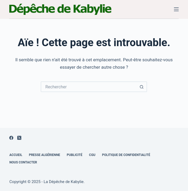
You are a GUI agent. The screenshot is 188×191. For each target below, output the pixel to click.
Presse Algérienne (44, 155)
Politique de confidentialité (126, 155)
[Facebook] (11, 138)
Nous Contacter (23, 162)
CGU (92, 155)
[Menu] (176, 9)
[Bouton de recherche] (141, 86)
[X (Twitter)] (19, 138)
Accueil (15, 155)
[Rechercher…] (88, 86)
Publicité (74, 155)
